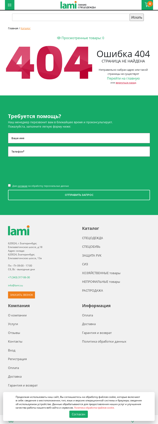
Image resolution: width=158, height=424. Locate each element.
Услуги (13, 323)
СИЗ (85, 264)
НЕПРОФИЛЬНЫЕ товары (101, 282)
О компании (17, 315)
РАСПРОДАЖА (92, 290)
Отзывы (14, 332)
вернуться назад (126, 82)
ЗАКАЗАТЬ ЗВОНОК (21, 294)
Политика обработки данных (104, 341)
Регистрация (17, 358)
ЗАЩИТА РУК (91, 255)
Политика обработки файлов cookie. (96, 407)
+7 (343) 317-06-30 (19, 277)
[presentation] (39, 170)
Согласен (78, 414)
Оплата (13, 367)
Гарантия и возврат (23, 385)
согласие (22, 185)
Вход (11, 350)
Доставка (15, 376)
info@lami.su (15, 285)
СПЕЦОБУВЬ (91, 246)
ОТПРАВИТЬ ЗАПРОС (79, 194)
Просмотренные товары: (80, 38)
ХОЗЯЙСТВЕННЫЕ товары (101, 273)
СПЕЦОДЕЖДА (92, 238)
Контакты (15, 341)
